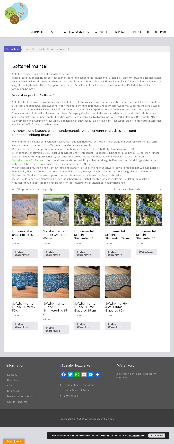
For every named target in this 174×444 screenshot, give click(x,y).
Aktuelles (102, 32)
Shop (54, 32)
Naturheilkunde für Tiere (26, 160)
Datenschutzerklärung (20, 396)
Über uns (161, 32)
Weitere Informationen (134, 435)
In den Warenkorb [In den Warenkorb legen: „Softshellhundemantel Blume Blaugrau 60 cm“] (115, 326)
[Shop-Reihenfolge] (137, 189)
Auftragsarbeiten (76, 32)
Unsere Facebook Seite (76, 390)
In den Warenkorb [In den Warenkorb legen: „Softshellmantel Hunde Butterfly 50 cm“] (22, 326)
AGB (9, 385)
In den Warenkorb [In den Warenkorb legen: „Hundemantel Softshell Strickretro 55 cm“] (115, 253)
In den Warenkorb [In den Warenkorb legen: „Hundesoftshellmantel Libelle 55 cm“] (22, 253)
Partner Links (70, 395)
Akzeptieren (157, 435)
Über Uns (12, 380)
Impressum (13, 391)
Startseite (38, 32)
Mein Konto (141, 32)
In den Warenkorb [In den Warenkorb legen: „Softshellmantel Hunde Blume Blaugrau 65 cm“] (84, 326)
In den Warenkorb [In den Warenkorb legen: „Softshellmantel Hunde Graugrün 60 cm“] (53, 253)
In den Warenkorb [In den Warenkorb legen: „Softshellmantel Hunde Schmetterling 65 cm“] (53, 329)
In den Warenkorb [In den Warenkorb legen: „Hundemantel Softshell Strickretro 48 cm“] (84, 253)
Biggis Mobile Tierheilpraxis (79, 385)
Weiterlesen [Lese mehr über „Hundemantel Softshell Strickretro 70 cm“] (146, 252)
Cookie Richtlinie (17, 401)
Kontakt (121, 32)
